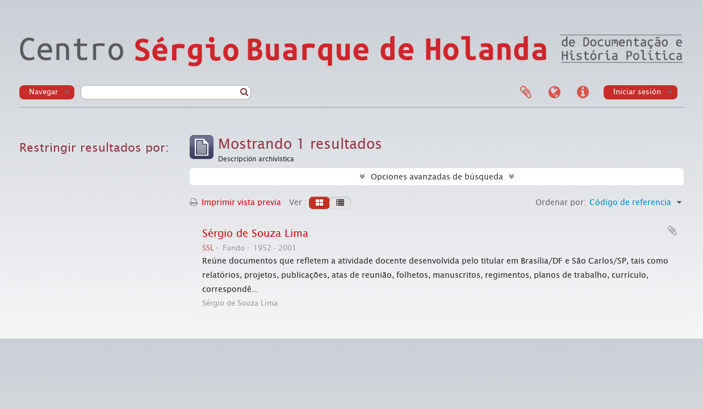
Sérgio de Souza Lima (255, 233)
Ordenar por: (560, 202)
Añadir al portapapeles (672, 230)
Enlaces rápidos (582, 92)
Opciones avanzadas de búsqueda (437, 176)
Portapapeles (526, 92)
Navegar (43, 91)
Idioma (554, 92)
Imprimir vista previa (235, 202)
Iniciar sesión (637, 91)
